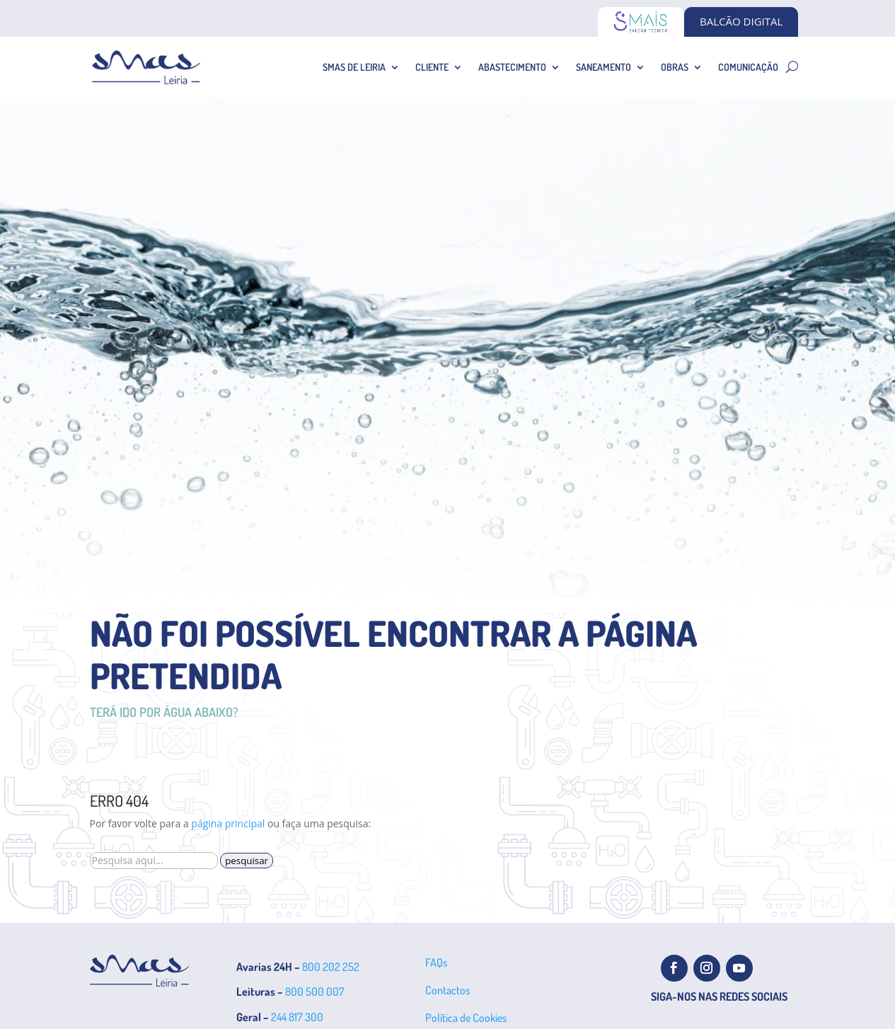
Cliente (432, 67)
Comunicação (748, 67)
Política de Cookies (466, 1018)
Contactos (447, 990)
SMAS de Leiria (354, 67)
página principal (228, 823)
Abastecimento (512, 67)
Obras (674, 67)
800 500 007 (315, 991)
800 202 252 (330, 967)
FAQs (436, 962)
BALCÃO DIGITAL (741, 21)
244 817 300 (297, 1017)
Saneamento (603, 67)
